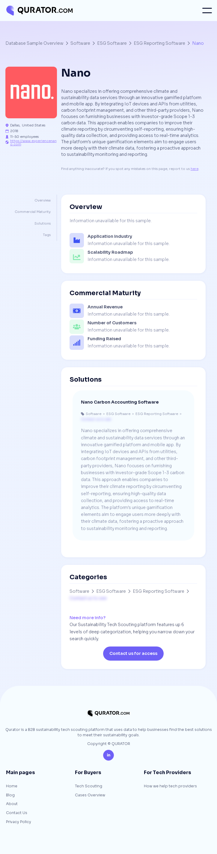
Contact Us (16, 813)
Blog (10, 795)
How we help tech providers (170, 786)
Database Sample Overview (34, 43)
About (12, 804)
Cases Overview (90, 795)
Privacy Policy (18, 822)
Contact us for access (133, 653)
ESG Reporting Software (159, 43)
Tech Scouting (88, 786)
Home (11, 786)
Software (80, 43)
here (194, 169)
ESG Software (112, 43)
